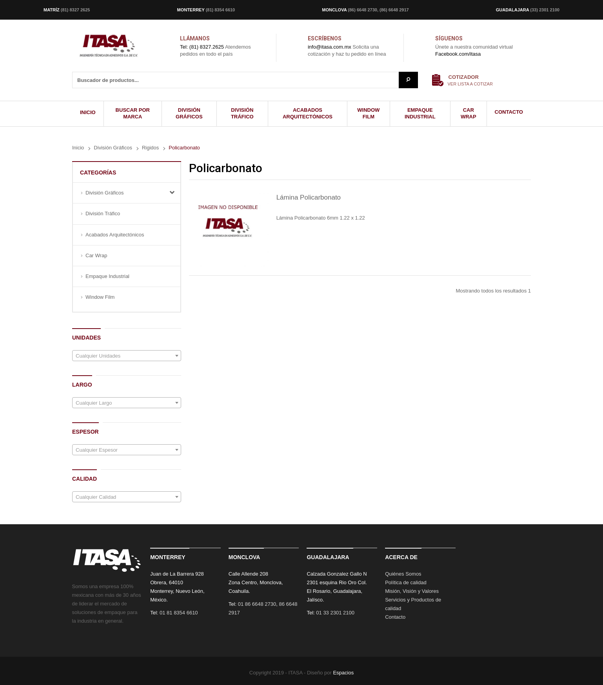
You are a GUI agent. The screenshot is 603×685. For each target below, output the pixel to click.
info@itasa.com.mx (329, 47)
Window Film (99, 297)
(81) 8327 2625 (75, 9)
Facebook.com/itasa (458, 54)
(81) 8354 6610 (220, 9)
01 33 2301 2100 (335, 613)
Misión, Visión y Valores (412, 591)
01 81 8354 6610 (179, 613)
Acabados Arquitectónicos (114, 235)
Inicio (78, 148)
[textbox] (127, 356)
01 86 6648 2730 (257, 604)
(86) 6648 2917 (394, 9)
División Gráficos (113, 148)
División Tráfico (102, 213)
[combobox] (126, 355)
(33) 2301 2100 (544, 9)
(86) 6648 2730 (362, 9)
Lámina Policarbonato (308, 197)
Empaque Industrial (107, 276)
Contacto (395, 617)
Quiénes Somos (403, 574)
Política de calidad (406, 582)
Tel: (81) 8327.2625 (202, 47)
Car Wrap (96, 255)
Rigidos (150, 148)
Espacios (343, 673)
